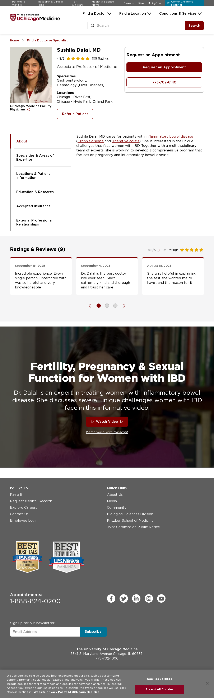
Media (112, 501)
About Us (115, 495)
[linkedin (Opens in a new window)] (136, 598)
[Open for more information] (29, 109)
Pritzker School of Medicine (130, 521)
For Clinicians (78, 3)
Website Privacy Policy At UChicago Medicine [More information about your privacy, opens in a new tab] (66, 692)
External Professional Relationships (34, 222)
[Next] (122, 305)
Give (141, 3)
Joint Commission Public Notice (133, 527)
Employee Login (23, 521)
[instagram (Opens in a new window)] (149, 598)
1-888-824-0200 (35, 598)
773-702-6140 (164, 82)
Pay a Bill (17, 495)
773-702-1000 (107, 658)
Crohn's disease (91, 141)
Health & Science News (103, 3)
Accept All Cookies (159, 689)
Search (194, 26)
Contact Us (19, 514)
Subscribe (93, 632)
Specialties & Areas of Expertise (35, 157)
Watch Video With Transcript (107, 432)
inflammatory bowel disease (169, 136)
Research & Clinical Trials (50, 3)
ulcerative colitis (125, 141)
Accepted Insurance (33, 206)
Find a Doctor (94, 13)
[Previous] (92, 305)
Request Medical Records (31, 501)
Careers (129, 3)
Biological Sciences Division (130, 514)
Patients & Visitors (18, 3)
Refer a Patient (75, 114)
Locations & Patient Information (33, 176)
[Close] (207, 683)
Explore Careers (23, 508)
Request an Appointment (164, 67)
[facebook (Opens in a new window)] (111, 598)
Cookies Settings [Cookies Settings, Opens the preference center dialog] (159, 678)
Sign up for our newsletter (32, 623)
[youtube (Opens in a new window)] (161, 598)
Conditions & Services (177, 13)
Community (116, 508)
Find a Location (132, 13)
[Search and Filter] (136, 25)
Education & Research (35, 192)
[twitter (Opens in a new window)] (124, 598)
